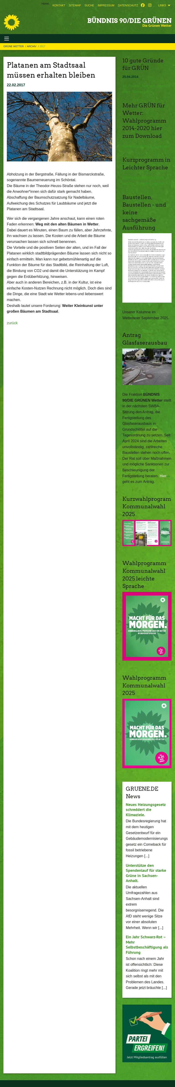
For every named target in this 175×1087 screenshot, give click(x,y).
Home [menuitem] (45, 3)
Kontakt (58, 5)
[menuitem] (58, 5)
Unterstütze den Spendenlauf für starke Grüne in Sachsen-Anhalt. (146, 873)
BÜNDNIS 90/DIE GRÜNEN (129, 21)
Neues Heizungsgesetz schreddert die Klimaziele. (145, 809)
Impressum (106, 5)
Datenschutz (128, 5)
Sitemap (75, 5)
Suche (89, 5)
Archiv (32, 46)
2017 (42, 46)
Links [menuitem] (162, 5)
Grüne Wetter (13, 46)
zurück (12, 323)
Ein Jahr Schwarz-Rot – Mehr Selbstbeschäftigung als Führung (147, 944)
